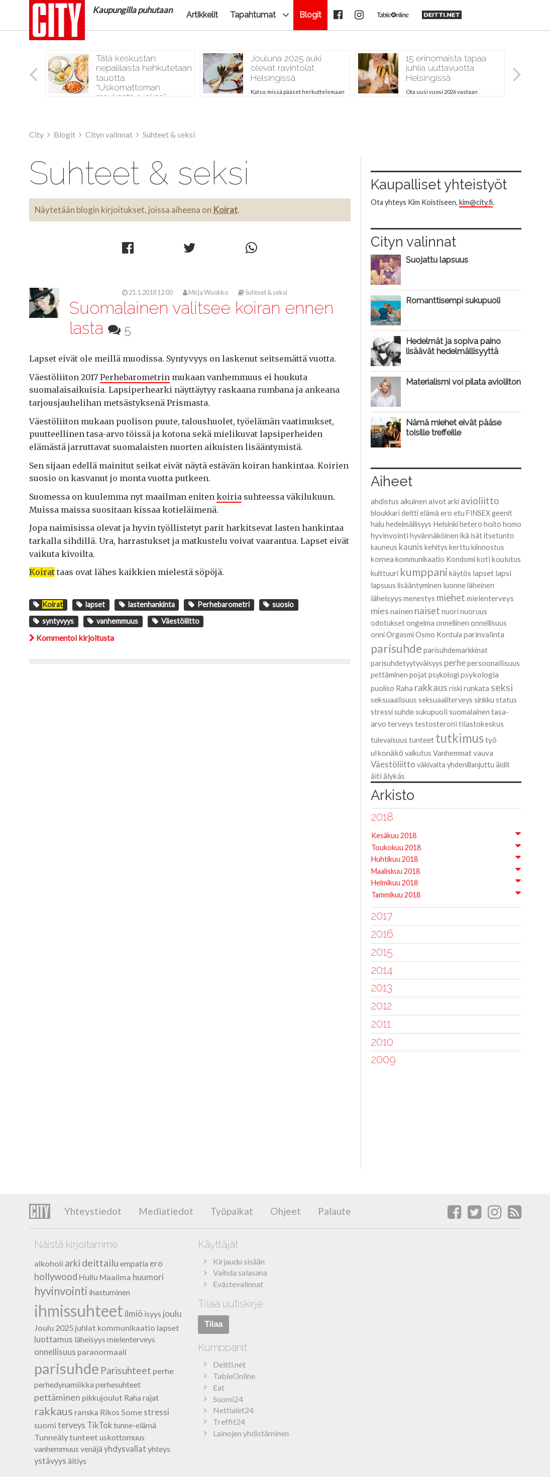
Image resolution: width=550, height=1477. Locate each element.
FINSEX (478, 513)
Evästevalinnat (238, 1284)
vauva (483, 752)
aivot (437, 501)
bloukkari (385, 513)
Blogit (310, 15)
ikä (464, 535)
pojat (418, 674)
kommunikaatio (420, 558)
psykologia (480, 674)
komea (382, 558)
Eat (219, 1387)
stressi (382, 712)
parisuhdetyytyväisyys (407, 663)
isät (476, 535)
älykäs (394, 775)
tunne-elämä (135, 1425)
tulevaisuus (389, 740)
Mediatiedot (165, 1211)
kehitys (436, 547)
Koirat (225, 209)
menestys (419, 598)
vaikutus (418, 753)
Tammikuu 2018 (395, 894)
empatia (134, 1263)
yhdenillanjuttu (470, 764)
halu (377, 523)
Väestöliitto (175, 621)
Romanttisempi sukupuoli (453, 300)
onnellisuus (489, 622)
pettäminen (389, 674)
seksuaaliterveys (445, 700)
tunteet (421, 739)
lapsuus (383, 585)
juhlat (85, 1327)
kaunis (411, 546)
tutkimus (459, 738)
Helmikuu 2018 (394, 882)
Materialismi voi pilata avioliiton (463, 382)
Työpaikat (230, 1211)
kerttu (459, 546)
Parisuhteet (125, 1370)
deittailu (100, 1263)
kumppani (424, 572)
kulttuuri (384, 573)
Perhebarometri (219, 604)
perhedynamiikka (64, 1384)
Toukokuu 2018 (396, 847)
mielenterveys (490, 598)
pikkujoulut (102, 1397)
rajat (151, 1397)
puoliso (382, 688)
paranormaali (102, 1351)
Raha (404, 688)
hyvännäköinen (434, 535)
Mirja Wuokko (205, 292)
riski (455, 688)
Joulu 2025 (53, 1327)
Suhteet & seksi (262, 292)
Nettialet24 (233, 1410)
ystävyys (50, 1461)
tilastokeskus (481, 723)
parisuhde (396, 648)
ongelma (420, 622)
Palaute (333, 1211)
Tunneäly (51, 1437)
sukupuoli (431, 711)
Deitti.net (229, 1364)
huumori (148, 1277)
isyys (152, 1313)
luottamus (53, 1339)
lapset (90, 604)
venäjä (91, 1448)
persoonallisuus (493, 662)
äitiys (77, 1460)
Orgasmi (400, 634)
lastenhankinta (147, 604)
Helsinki (445, 523)
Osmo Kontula (438, 634)
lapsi (503, 573)
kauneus (384, 547)
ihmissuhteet (78, 1310)
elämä (429, 513)
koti (483, 558)
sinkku (484, 699)
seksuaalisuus (394, 699)
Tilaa (213, 1324)
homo (512, 523)
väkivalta (431, 764)
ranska (86, 1412)
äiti (376, 775)
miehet (450, 597)
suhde (404, 711)
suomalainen (469, 712)
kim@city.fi (476, 202)
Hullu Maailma (105, 1277)
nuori (450, 611)
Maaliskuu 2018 (395, 871)
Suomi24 (228, 1399)
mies (380, 610)
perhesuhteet (118, 1384)
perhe (455, 662)
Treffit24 (229, 1421)
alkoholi (48, 1263)
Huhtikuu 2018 (394, 859)
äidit (503, 764)
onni (378, 634)
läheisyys (386, 598)
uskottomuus (122, 1437)
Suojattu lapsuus (437, 260)
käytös (460, 573)
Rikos (110, 1412)
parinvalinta (484, 634)
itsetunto (499, 535)
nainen (401, 611)
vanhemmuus (112, 621)
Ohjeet (284, 1211)
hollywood (55, 1276)
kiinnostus (487, 547)
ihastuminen (109, 1292)
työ (491, 739)
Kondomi (460, 559)
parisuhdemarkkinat (455, 650)
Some (131, 1412)
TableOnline (234, 1376)
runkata (476, 688)
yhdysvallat (125, 1449)
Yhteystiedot (93, 1211)
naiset (427, 610)
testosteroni (436, 723)
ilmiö (134, 1313)
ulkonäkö (387, 752)
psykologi (443, 674)
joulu (172, 1313)
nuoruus (473, 611)
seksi (502, 687)
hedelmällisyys (408, 524)
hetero (471, 524)
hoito (492, 524)
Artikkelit (202, 15)
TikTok (99, 1425)
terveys (400, 723)
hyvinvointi (389, 535)
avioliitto (480, 500)
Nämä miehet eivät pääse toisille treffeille (453, 427)
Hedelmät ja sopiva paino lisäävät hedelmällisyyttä (453, 346)
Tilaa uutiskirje (230, 1304)
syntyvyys (53, 621)
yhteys (159, 1448)
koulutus (506, 558)
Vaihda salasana (240, 1272)
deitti (409, 513)
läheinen (480, 585)
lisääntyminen (419, 585)
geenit (502, 513)
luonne (454, 585)
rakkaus (431, 687)
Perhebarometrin (135, 377)
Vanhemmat (452, 752)
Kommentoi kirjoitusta (71, 637)
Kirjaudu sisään (239, 1261)
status (506, 699)
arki (453, 501)
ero (446, 512)
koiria (229, 497)
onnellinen (452, 623)
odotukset (388, 623)
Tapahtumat (253, 15)
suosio (278, 604)
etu (459, 512)
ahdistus (385, 501)
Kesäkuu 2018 (393, 835)
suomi (45, 1425)
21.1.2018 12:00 (147, 292)
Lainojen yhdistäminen (251, 1433)
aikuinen (413, 501)
